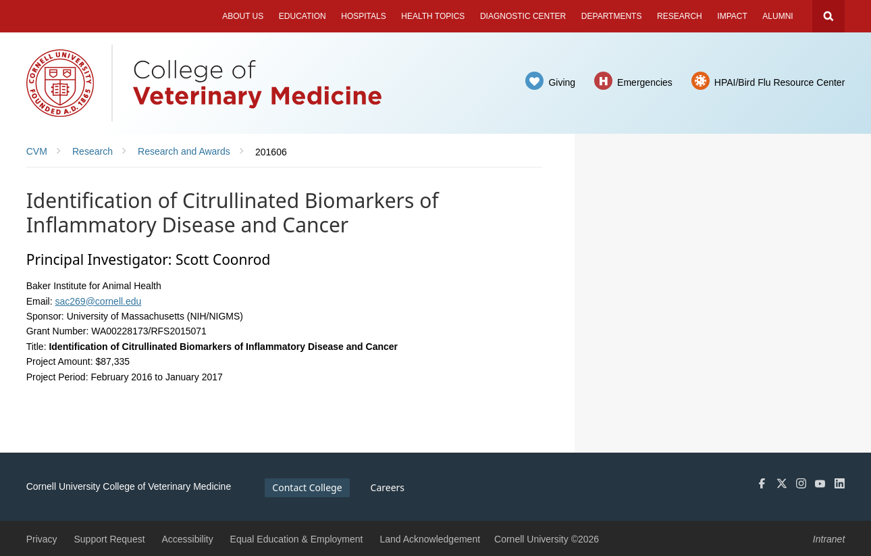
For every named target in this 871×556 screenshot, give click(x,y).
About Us (242, 16)
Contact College (307, 487)
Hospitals (363, 16)
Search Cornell (828, 16)
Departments (611, 16)
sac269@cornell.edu (98, 301)
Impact (732, 16)
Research (679, 16)
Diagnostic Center (523, 16)
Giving (561, 82)
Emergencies (644, 82)
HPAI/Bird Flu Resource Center (779, 82)
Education (302, 16)
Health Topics (433, 16)
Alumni (777, 16)
